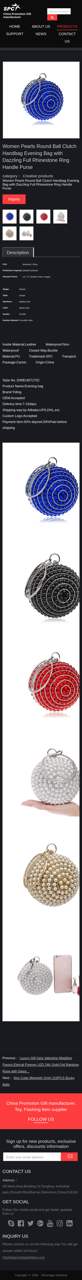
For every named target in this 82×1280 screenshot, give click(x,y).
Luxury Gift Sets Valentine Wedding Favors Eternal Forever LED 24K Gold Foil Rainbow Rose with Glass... (41, 1062)
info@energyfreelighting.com (23, 1257)
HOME (14, 27)
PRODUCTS (67, 27)
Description (18, 254)
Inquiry (14, 201)
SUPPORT (14, 34)
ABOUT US (41, 27)
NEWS (41, 34)
